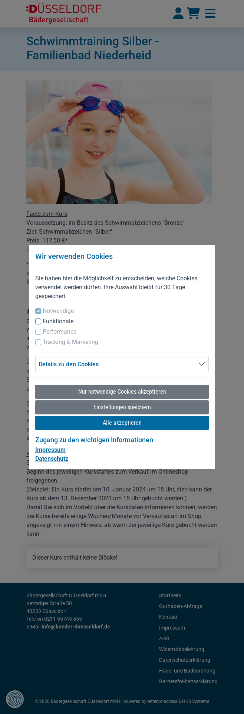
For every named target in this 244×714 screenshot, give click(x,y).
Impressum (50, 449)
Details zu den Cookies (69, 364)
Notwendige (58, 310)
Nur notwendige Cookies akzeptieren (122, 391)
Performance (59, 331)
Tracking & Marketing (70, 342)
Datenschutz (51, 458)
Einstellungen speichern (122, 407)
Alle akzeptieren (122, 422)
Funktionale (58, 321)
